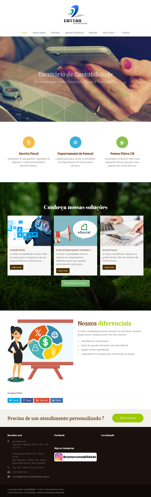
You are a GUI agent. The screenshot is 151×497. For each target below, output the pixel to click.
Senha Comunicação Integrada (50, 492)
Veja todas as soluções (75, 283)
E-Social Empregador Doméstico (73, 249)
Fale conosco (128, 417)
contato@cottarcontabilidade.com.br (31, 477)
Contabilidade (17, 249)
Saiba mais (16, 267)
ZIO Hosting (29, 492)
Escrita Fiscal (109, 249)
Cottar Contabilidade (26, 489)
